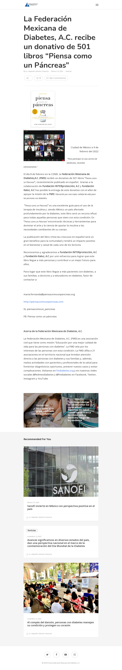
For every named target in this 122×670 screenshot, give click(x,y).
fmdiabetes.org (65, 370)
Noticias (68, 71)
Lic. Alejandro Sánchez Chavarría (37, 71)
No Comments (56, 78)
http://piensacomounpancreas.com (43, 301)
